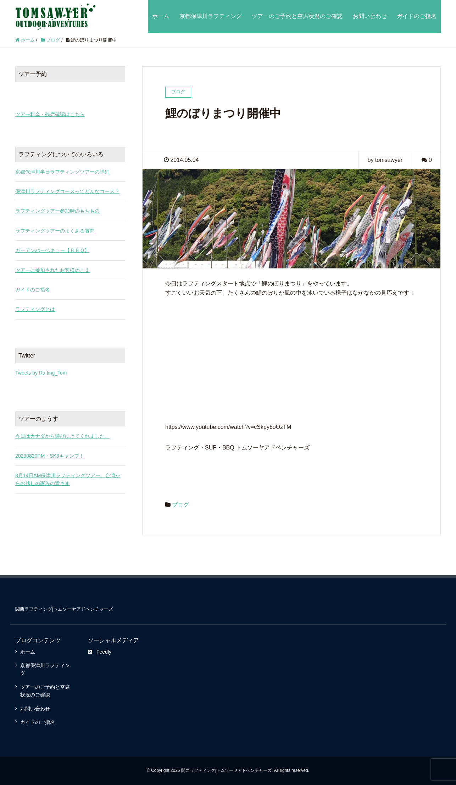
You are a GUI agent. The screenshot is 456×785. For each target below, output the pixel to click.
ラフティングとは (35, 309)
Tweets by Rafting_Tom (41, 373)
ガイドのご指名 (416, 16)
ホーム (160, 16)
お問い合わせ (370, 16)
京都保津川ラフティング (210, 16)
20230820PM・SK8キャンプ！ (49, 456)
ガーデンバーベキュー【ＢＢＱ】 (52, 250)
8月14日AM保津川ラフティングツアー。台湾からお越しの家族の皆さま (67, 479)
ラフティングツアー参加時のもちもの (57, 211)
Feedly (99, 652)
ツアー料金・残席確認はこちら (50, 114)
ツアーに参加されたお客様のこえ (52, 270)
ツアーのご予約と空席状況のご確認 (297, 16)
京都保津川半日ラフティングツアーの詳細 (62, 172)
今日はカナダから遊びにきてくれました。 (62, 436)
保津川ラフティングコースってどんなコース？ (67, 191)
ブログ (180, 505)
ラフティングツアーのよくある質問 (55, 231)
